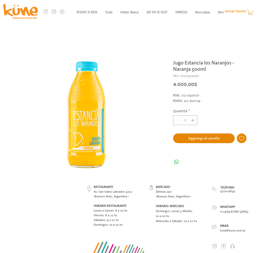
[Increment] (193, 120)
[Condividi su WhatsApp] (176, 162)
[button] (250, 12)
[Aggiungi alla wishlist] (242, 138)
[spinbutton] (185, 120)
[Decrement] (177, 120)
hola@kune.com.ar (232, 230)
